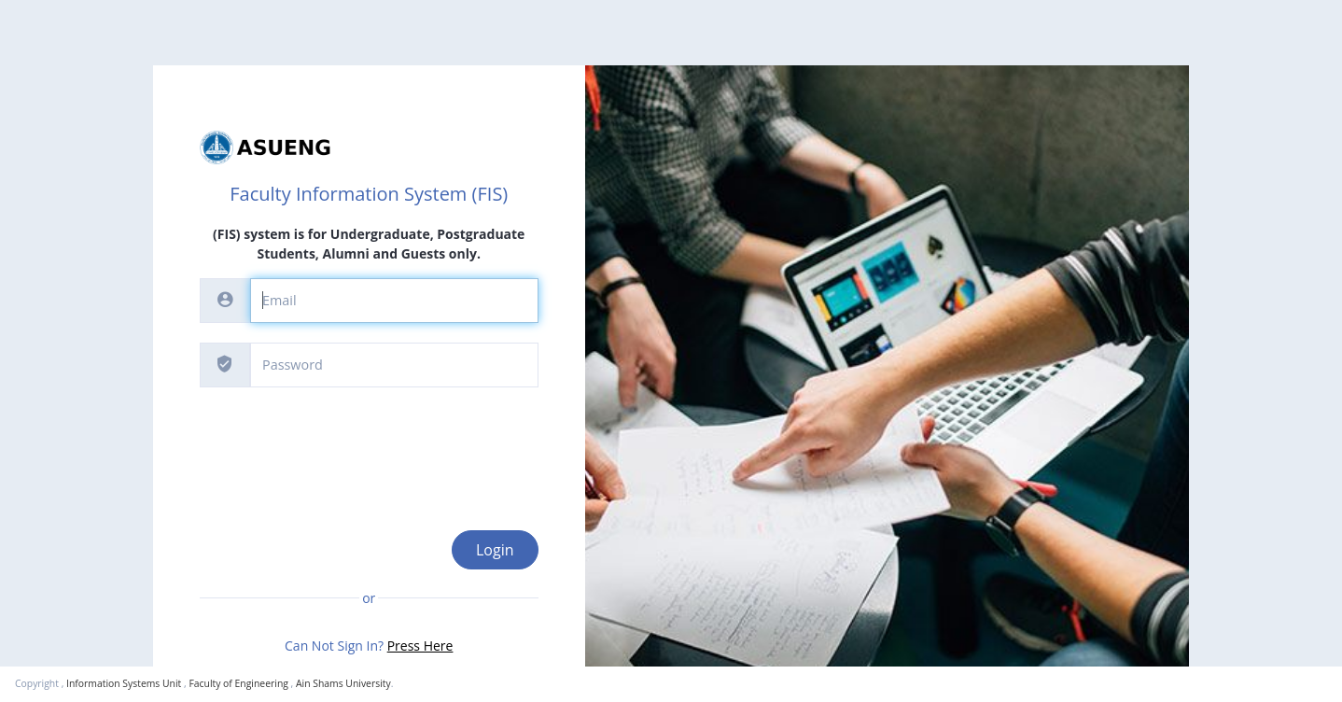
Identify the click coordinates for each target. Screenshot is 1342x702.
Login (495, 550)
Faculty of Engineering (238, 683)
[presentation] (341, 443)
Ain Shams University (343, 683)
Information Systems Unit (123, 683)
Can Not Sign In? (369, 645)
